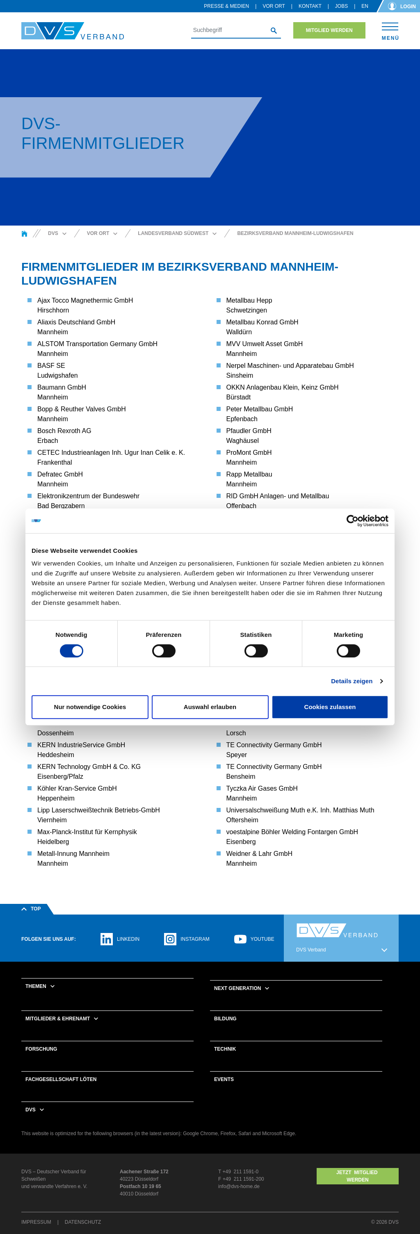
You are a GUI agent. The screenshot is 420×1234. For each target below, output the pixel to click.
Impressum (36, 1222)
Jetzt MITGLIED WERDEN (357, 1176)
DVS (30, 1110)
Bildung (225, 1019)
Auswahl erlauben (210, 706)
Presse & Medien (226, 6)
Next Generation (237, 988)
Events (224, 1079)
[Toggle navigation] (390, 30)
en (364, 6)
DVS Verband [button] (311, 950)
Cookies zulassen (330, 706)
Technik (225, 1049)
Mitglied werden (329, 30)
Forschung (41, 1049)
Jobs (341, 6)
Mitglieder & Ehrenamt (57, 1019)
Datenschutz (83, 1222)
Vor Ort (273, 6)
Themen (35, 986)
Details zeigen (351, 680)
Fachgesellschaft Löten (60, 1079)
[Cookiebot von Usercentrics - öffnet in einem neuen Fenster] (352, 521)
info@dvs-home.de (239, 1186)
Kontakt (310, 6)
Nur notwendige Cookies (90, 706)
